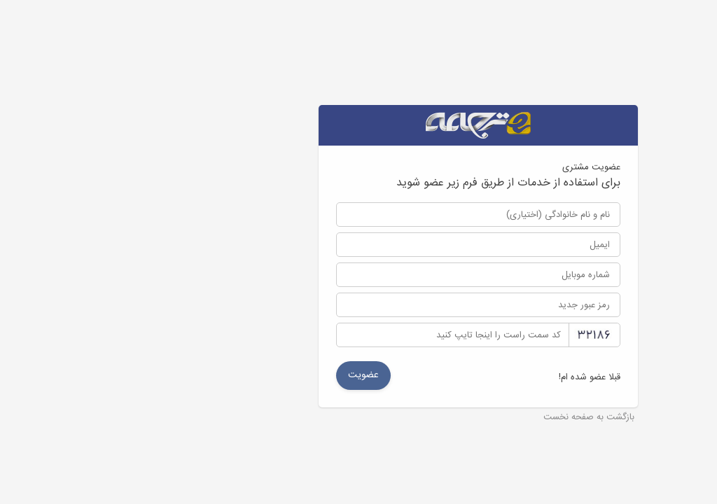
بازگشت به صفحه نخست (469, 418)
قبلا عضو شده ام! (470, 377)
